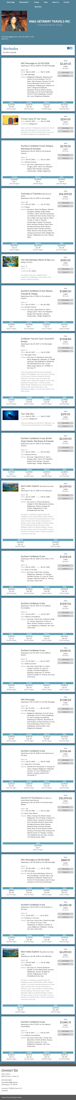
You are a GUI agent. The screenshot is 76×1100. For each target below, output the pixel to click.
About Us (55, 2)
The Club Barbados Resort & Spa (35, 260)
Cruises (36, 2)
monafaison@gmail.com (9, 1082)
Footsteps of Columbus (31, 194)
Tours (46, 2)
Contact (66, 2)
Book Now (38, 7)
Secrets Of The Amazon (31, 798)
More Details (65, 72)
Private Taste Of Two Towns (34, 119)
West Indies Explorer (30, 486)
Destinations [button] (23, 2)
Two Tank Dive (27, 414)
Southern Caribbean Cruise (33, 556)
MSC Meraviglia (28, 699)
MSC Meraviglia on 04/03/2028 (35, 860)
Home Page (11, 2)
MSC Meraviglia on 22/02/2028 (35, 63)
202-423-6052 (6, 1080)
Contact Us (65, 75)
